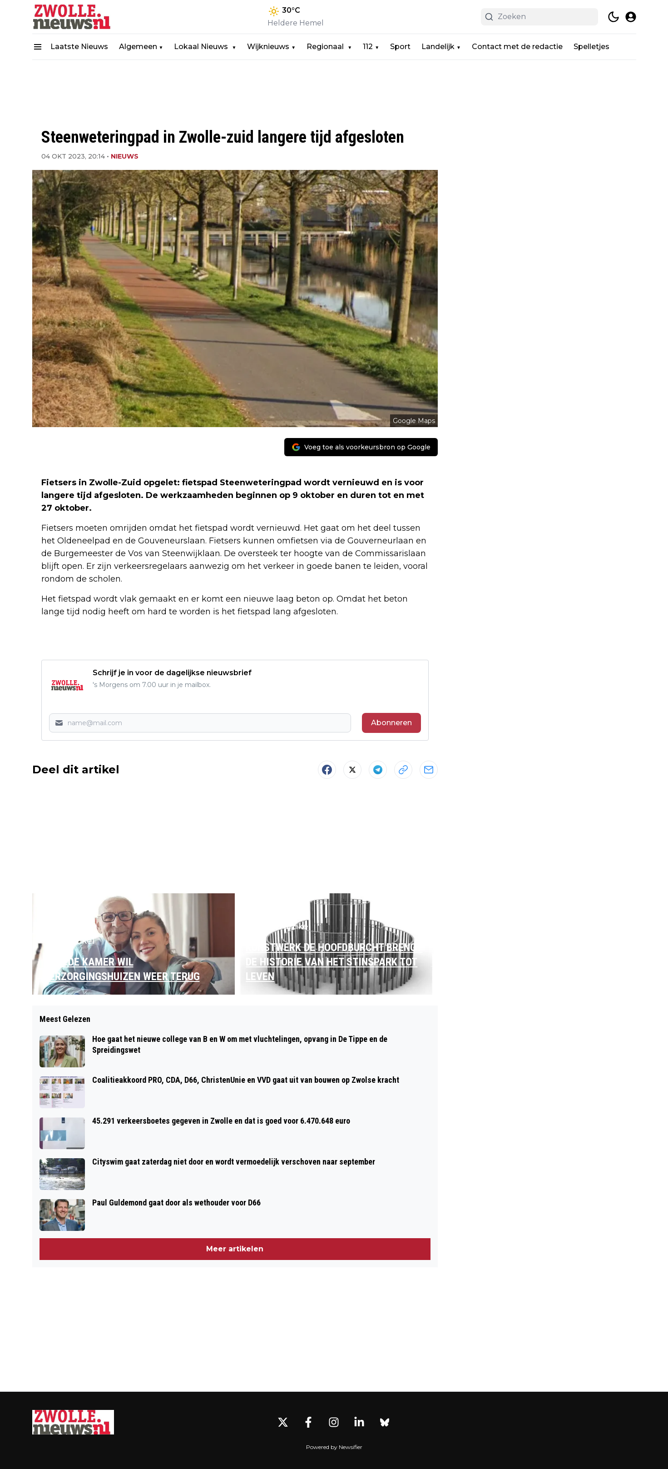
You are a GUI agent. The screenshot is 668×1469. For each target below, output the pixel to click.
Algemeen (138, 46)
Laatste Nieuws (79, 46)
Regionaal (326, 46)
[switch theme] (613, 16)
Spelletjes (591, 46)
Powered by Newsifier (334, 1447)
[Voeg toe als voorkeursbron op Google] (361, 447)
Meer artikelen (234, 1249)
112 (368, 46)
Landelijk (438, 46)
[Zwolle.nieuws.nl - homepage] (73, 17)
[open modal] (630, 16)
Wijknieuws (268, 46)
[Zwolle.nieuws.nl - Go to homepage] (73, 1422)
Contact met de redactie (517, 46)
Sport (400, 46)
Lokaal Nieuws (202, 46)
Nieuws (125, 156)
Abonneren (391, 722)
